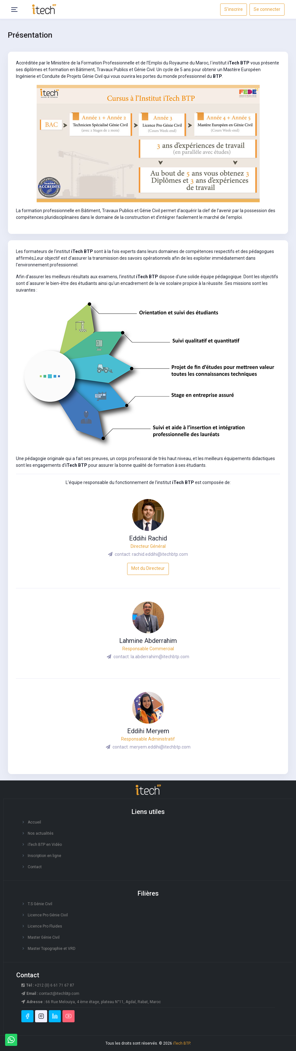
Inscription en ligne (44, 855)
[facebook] (27, 1016)
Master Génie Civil (44, 937)
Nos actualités (41, 833)
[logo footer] (148, 790)
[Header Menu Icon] (14, 9)
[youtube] (68, 1016)
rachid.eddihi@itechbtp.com (160, 554)
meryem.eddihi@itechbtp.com (160, 746)
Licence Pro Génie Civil (48, 915)
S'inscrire (233, 9)
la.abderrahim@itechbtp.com (160, 656)
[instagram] (41, 1016)
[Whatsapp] (11, 1040)
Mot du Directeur (148, 568)
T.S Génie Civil (40, 904)
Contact (35, 867)
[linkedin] (55, 1016)
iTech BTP (181, 1043)
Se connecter (267, 9)
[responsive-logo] (44, 8)
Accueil (34, 822)
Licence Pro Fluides (45, 926)
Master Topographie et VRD (52, 948)
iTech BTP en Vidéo (45, 844)
